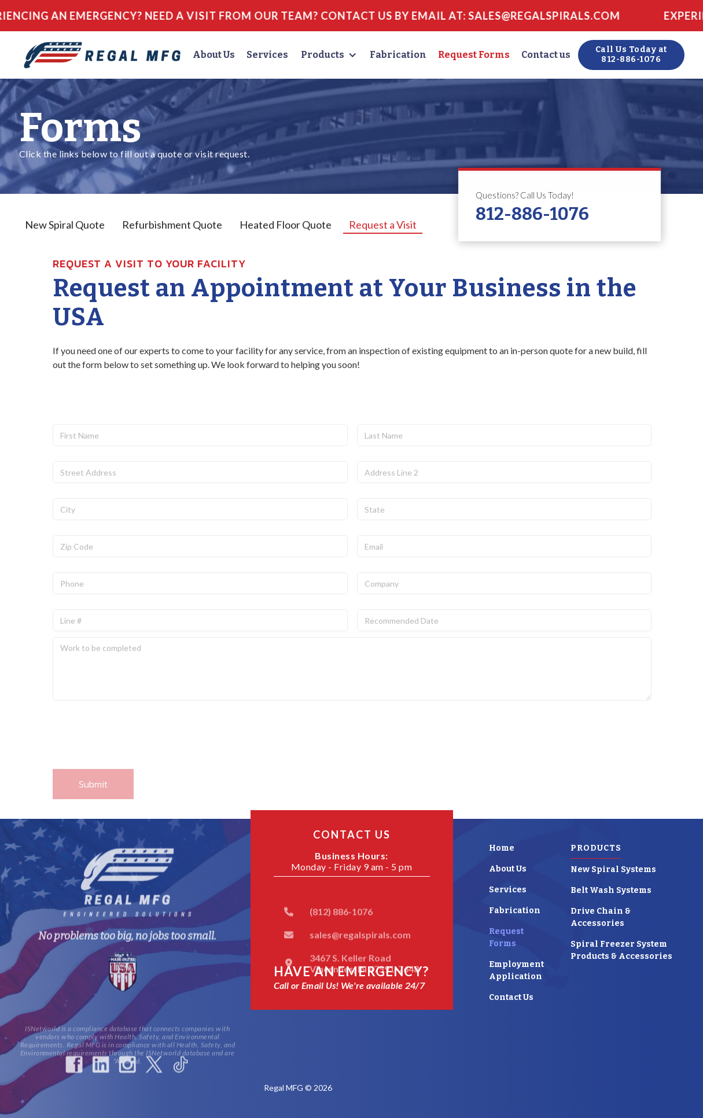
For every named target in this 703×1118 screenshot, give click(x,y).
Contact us (546, 54)
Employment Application (516, 970)
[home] (102, 55)
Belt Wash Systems (611, 890)
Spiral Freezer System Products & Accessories (621, 950)
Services (267, 54)
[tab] (65, 225)
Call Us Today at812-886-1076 (631, 54)
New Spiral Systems (613, 869)
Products (322, 54)
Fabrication (398, 54)
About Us (214, 54)
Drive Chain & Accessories (601, 917)
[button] (329, 55)
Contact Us (511, 997)
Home (501, 848)
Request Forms (474, 54)
